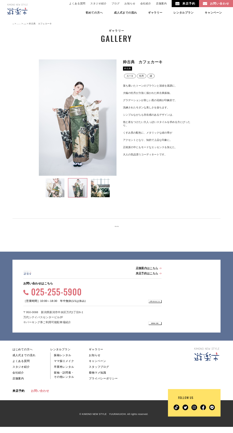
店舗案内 (161, 3)
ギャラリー (96, 355)
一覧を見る (116, 226)
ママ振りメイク (64, 367)
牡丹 (141, 76)
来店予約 (18, 397)
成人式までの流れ (24, 361)
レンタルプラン (60, 355)
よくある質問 (77, 3)
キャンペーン (97, 367)
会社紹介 (145, 3)
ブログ (115, 3)
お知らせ (129, 3)
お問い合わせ (40, 397)
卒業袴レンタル (64, 373)
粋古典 (127, 68)
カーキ (130, 76)
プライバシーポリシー (103, 384)
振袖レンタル (62, 361)
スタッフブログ (99, 373)
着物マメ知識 (97, 378)
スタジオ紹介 (98, 3)
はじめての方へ (22, 355)
